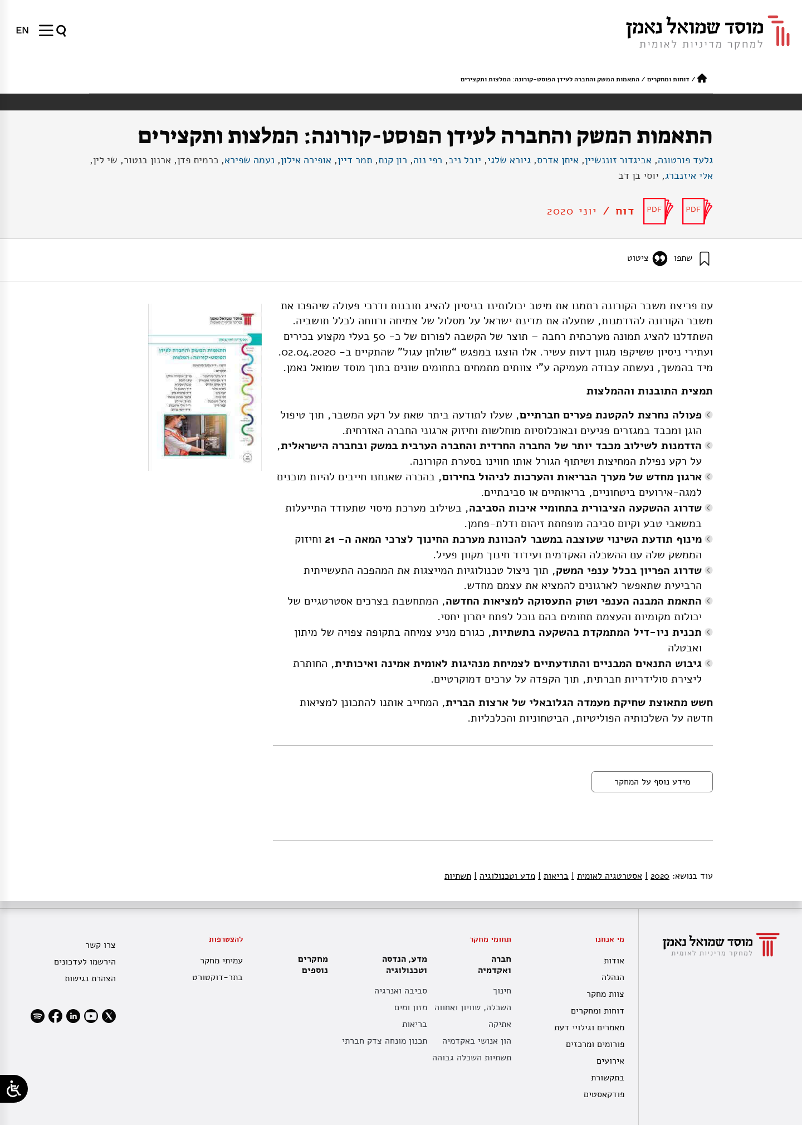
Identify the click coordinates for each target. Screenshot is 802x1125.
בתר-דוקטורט (217, 977)
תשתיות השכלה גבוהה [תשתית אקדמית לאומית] (471, 1057)
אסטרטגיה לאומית (606, 876)
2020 (657, 876)
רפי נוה (427, 160)
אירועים (610, 1061)
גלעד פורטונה (685, 160)
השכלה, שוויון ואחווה (472, 1007)
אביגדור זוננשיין (618, 160)
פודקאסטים (604, 1094)
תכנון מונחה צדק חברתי (384, 1041)
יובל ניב (464, 160)
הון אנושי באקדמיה (476, 1041)
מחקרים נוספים (313, 964)
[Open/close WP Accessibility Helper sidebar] (14, 1089)
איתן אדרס (558, 160)
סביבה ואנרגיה (400, 991)
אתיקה (499, 1024)
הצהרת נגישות (90, 978)
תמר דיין (355, 160)
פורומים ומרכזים (595, 1044)
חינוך (502, 991)
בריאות (553, 876)
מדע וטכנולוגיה (504, 876)
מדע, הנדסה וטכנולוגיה (401, 964)
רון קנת (392, 160)
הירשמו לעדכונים (85, 962)
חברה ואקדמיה (491, 964)
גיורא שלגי (509, 160)
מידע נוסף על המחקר (652, 782)
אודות (614, 960)
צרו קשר (100, 945)
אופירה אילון (306, 160)
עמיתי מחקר (221, 960)
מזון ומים (410, 1007)
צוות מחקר (605, 994)
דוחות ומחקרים (668, 79)
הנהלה (613, 977)
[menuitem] (22, 30)
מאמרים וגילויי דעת (589, 1027)
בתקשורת (607, 1078)
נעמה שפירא (249, 160)
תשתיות (457, 876)
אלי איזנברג (689, 175)
